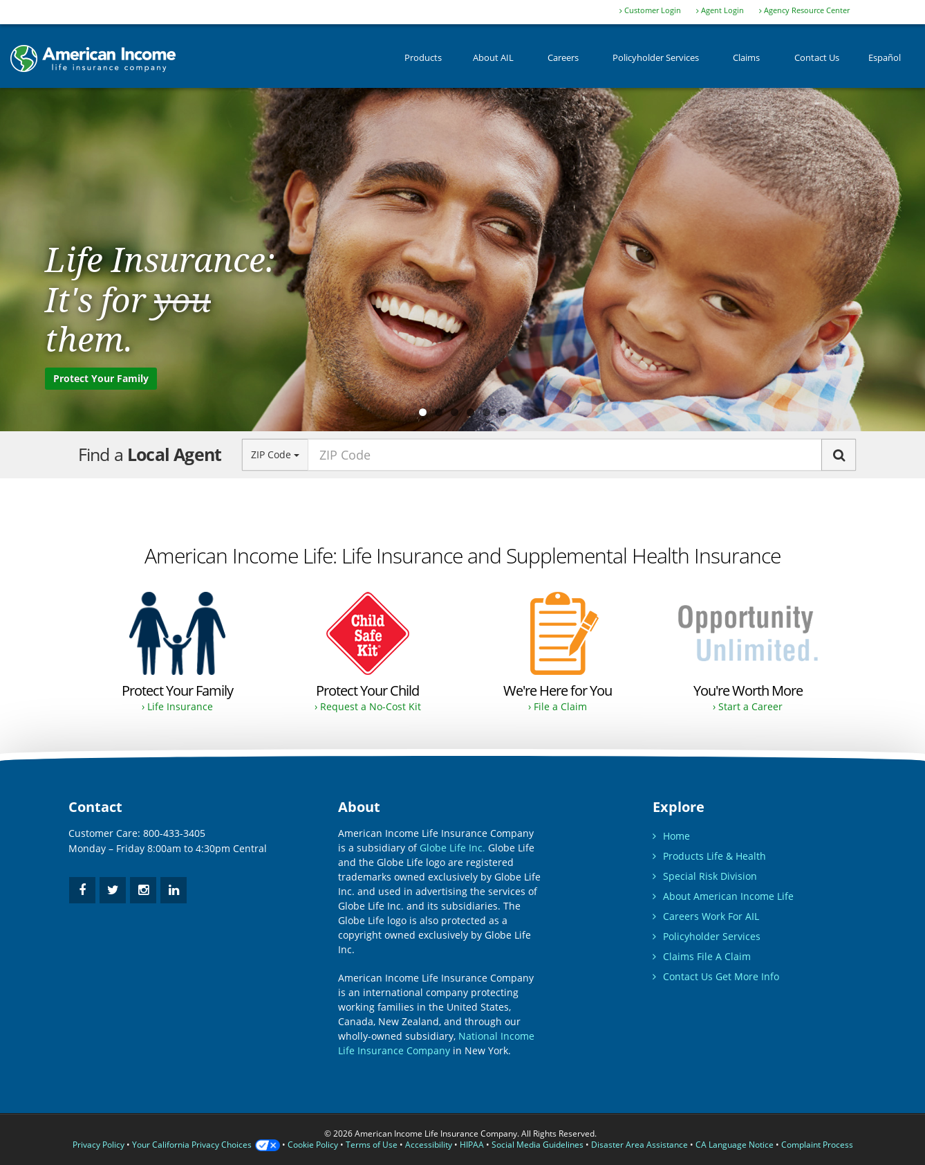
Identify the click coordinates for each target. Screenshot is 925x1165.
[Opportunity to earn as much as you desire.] (748, 653)
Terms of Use (372, 1144)
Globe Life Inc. (452, 847)
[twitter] (113, 890)
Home (671, 835)
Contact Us (817, 61)
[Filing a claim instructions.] (557, 653)
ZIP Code (275, 454)
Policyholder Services (656, 61)
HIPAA (472, 1144)
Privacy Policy (98, 1144)
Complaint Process (817, 1144)
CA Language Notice (734, 1144)
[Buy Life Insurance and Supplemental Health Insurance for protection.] (177, 653)
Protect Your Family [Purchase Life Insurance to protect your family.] (101, 378)
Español (884, 61)
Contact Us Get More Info (716, 976)
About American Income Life (723, 896)
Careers (563, 61)
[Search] (838, 455)
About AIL (493, 61)
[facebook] (82, 890)
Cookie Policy (313, 1144)
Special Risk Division (705, 876)
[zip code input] (565, 455)
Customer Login (650, 10)
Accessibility (428, 1144)
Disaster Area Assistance (639, 1144)
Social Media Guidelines (537, 1144)
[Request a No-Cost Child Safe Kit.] (367, 653)
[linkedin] (173, 890)
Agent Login (720, 10)
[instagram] (143, 890)
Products (423, 61)
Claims (746, 61)
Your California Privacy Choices (206, 1144)
